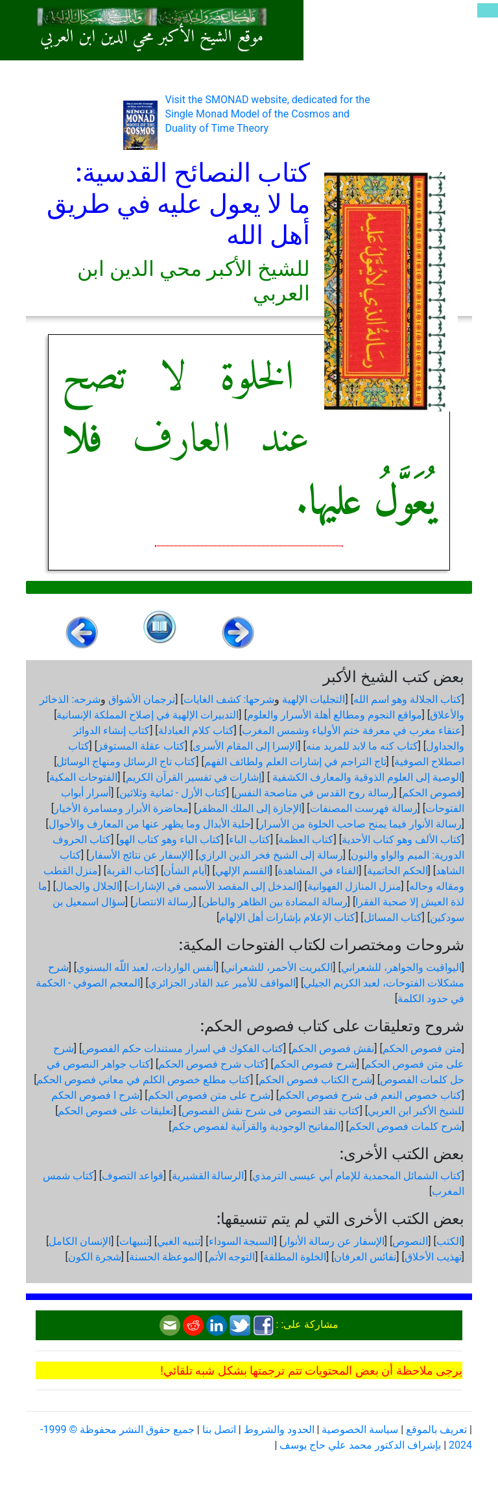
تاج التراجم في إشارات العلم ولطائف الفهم (295, 761)
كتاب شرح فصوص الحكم (211, 1064)
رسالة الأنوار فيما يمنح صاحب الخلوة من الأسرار (360, 824)
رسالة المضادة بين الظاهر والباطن (275, 902)
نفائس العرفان (365, 1257)
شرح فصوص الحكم (315, 1064)
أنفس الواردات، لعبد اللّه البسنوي (146, 967)
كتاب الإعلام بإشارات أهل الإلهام (287, 917)
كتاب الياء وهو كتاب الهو (170, 839)
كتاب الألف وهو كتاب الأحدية (402, 839)
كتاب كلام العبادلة (196, 730)
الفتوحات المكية (83, 777)
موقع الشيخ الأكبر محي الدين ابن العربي (151, 37)
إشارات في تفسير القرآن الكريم (194, 777)
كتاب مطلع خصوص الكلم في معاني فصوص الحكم (143, 1079)
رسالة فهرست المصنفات (364, 808)
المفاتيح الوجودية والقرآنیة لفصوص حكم (256, 1126)
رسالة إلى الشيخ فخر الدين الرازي (270, 855)
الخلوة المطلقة (294, 1257)
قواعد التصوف (132, 1176)
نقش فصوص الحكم (332, 1048)
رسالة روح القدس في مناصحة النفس (314, 793)
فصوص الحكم (432, 793)
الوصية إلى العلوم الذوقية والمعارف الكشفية (366, 777)
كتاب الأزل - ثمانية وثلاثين (172, 793)
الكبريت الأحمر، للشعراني (278, 967)
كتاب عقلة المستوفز (141, 746)
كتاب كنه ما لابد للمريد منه (362, 746)
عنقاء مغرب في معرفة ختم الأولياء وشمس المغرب (352, 730)
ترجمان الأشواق (141, 699)
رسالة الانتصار (163, 902)
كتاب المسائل (393, 917)
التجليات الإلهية (313, 699)
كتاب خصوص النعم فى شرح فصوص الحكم (370, 1095)
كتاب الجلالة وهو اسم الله (407, 699)
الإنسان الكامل (80, 1241)
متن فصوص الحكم (422, 1048)
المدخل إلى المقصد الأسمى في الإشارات (213, 886)
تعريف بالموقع (436, 1429)
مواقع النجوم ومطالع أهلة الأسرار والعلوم (334, 715)
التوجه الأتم (231, 1257)
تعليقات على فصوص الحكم (115, 1111)
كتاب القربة (131, 870)
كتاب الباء (249, 839)
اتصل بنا (219, 1429)
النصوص (410, 1241)
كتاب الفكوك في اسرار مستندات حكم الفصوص (182, 1048)
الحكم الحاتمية (397, 870)
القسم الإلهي (242, 870)
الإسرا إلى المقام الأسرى (245, 746)
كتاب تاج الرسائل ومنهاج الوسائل (126, 761)
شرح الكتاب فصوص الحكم (315, 1079)
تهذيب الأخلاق (433, 1257)
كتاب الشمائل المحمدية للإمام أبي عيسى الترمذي (357, 1176)
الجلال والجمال (87, 886)
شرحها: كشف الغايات (229, 699)
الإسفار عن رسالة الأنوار (333, 1241)
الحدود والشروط (279, 1429)
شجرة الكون (94, 1257)
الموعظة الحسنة (164, 1257)
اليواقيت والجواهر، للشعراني (401, 967)
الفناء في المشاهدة (318, 870)
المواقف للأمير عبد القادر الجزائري (222, 983)
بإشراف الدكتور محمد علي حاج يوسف (360, 1445)
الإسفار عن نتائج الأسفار (140, 855)
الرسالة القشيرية (208, 1176)
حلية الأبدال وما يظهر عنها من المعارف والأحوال (150, 824)
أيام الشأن (185, 870)
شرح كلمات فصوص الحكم (405, 1126)
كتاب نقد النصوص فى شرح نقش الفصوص (271, 1111)
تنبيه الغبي (178, 1241)
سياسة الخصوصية (360, 1429)
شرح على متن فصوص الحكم (209, 1095)
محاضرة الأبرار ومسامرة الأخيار (121, 808)
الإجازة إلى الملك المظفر (249, 808)
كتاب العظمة (305, 839)
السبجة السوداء (241, 1241)
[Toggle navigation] (487, 10)
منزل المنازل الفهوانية (354, 886)
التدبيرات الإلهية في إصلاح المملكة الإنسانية (147, 715)
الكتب (449, 1241)
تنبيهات (134, 1241)
